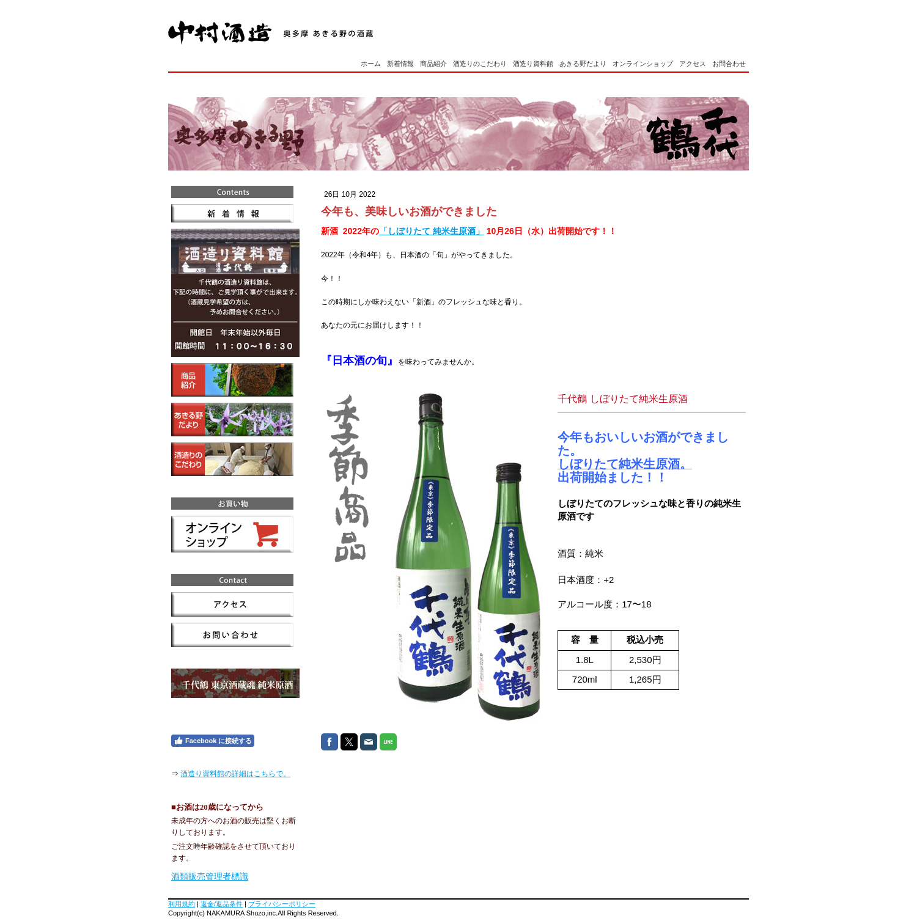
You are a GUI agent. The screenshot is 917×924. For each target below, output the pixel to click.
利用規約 (181, 904)
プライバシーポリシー (281, 904)
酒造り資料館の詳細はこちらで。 (235, 773)
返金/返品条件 (222, 904)
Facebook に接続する (213, 741)
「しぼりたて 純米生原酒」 (431, 231)
